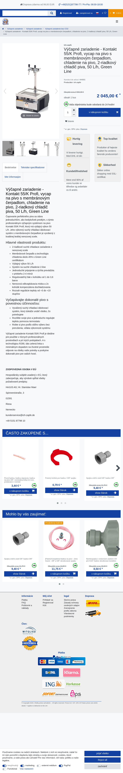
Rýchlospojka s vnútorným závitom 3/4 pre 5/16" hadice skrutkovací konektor (101, 560)
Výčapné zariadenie (15, 29)
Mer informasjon (13, 177)
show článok (64, 490)
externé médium (49, 765)
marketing (29, 765)
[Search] (52, 13)
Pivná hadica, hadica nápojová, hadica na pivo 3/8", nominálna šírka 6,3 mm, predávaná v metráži (19, 480)
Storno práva (70, 600)
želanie (69, 121)
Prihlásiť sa (48, 600)
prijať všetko (102, 753)
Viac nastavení (26, 769)
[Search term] (25, 13)
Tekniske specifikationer (33, 167)
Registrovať (48, 602)
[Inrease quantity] (74, 110)
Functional (12, 769)
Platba (25, 600)
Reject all (102, 760)
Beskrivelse (10, 167)
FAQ (24, 602)
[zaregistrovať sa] (84, 13)
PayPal (67, 765)
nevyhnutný (13, 765)
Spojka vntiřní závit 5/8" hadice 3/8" (100, 478)
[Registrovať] (66, 13)
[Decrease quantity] (74, 114)
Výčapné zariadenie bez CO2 (56, 29)
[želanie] (104, 13)
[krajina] (97, 13)
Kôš (44, 605)
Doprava (83, 129)
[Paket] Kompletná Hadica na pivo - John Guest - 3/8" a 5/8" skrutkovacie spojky (61, 560)
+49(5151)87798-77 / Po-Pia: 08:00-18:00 (81, 4)
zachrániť (102, 766)
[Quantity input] (68, 112)
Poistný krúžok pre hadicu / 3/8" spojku (60, 478)
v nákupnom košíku (103, 112)
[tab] (10, 167)
